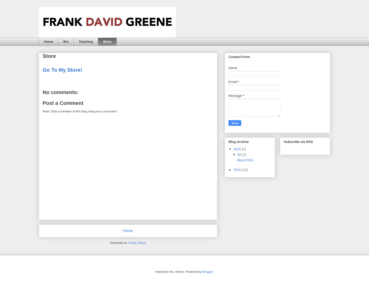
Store (107, 42)
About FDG (245, 160)
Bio (66, 42)
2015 (238, 170)
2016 (238, 149)
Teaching (86, 42)
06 (239, 154)
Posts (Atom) (137, 243)
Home (48, 42)
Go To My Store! (62, 70)
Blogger (207, 271)
